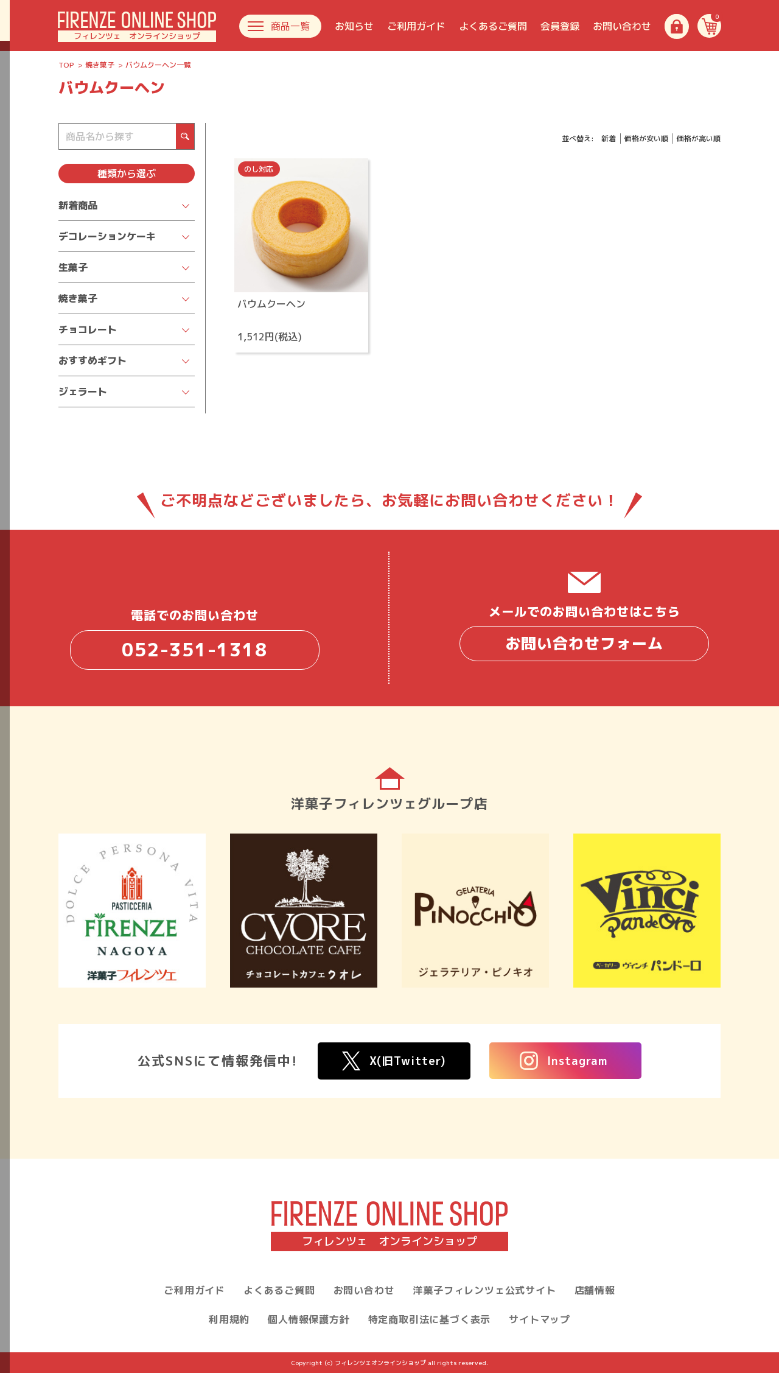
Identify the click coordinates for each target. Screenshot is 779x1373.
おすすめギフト (92, 360)
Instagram (564, 1061)
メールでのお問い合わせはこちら (584, 632)
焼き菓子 (99, 65)
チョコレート (87, 329)
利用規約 (229, 1319)
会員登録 (559, 26)
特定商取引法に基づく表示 (429, 1319)
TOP (66, 65)
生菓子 (73, 267)
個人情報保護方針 (308, 1319)
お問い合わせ (622, 26)
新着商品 (77, 205)
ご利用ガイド (416, 26)
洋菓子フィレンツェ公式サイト (484, 1290)
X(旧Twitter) (394, 1061)
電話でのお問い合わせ (195, 637)
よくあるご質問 (493, 26)
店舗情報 (595, 1290)
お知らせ (354, 26)
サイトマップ (539, 1319)
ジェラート (82, 391)
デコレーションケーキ (107, 236)
